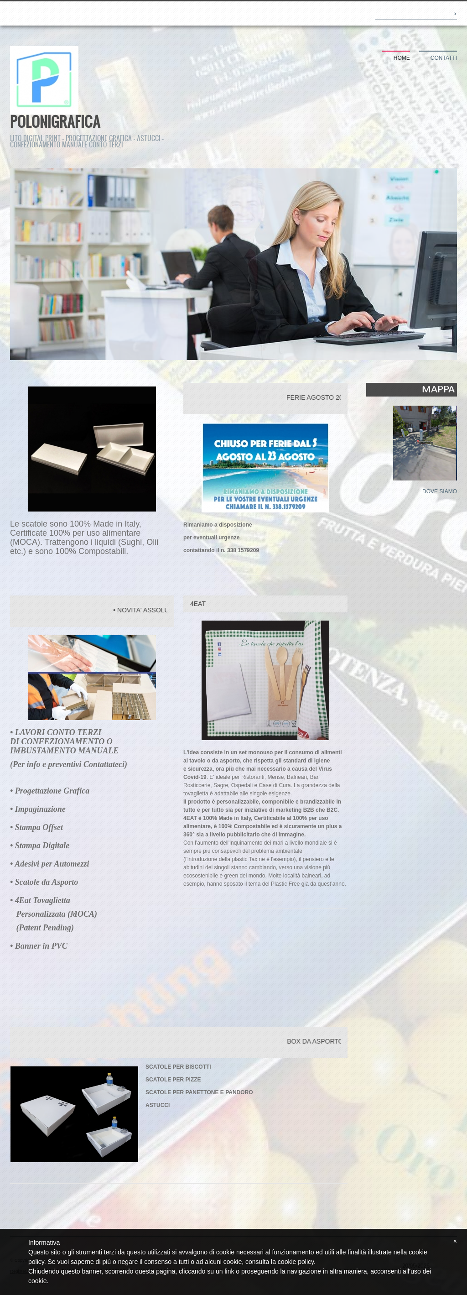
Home (402, 58)
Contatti (444, 58)
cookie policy (296, 1261)
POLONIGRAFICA (55, 121)
